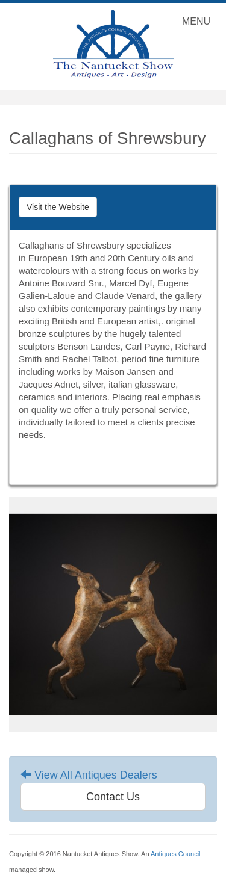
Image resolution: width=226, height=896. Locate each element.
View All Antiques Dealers (88, 775)
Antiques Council (176, 853)
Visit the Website (58, 207)
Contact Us (113, 797)
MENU (199, 24)
